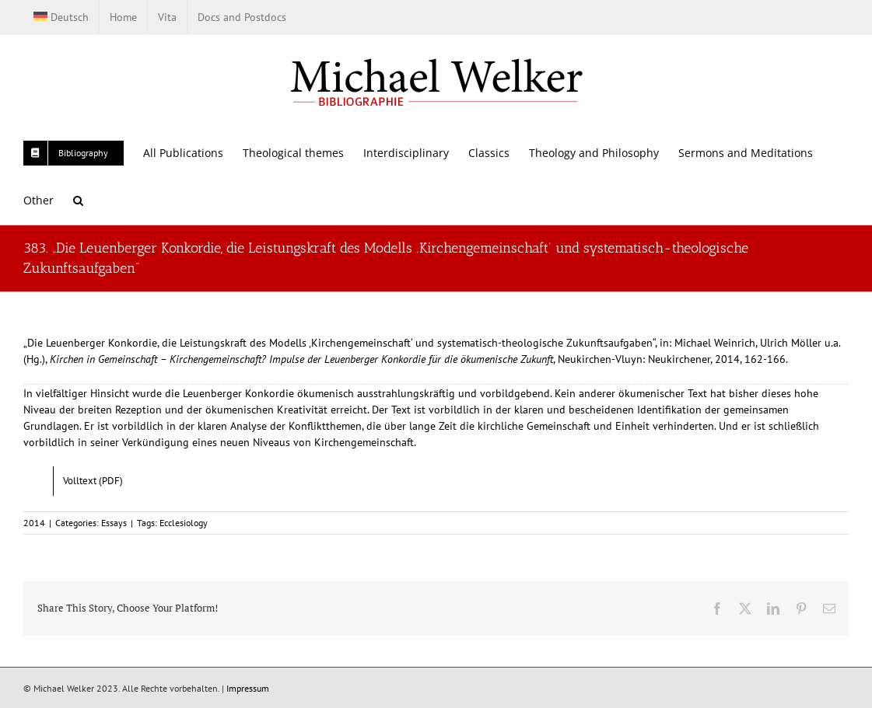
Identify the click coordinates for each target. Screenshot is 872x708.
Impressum (247, 688)
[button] (78, 200)
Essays (114, 522)
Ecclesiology (183, 522)
